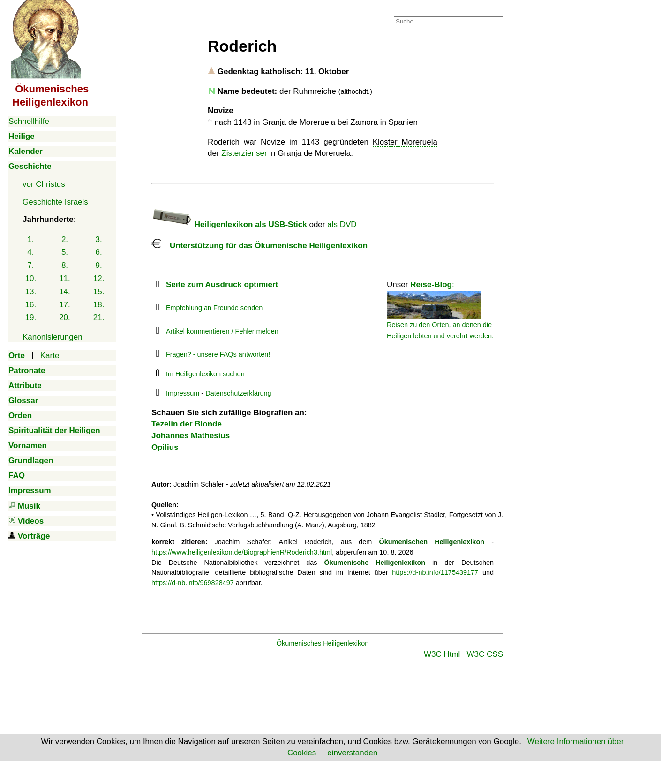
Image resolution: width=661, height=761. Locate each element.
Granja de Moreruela (298, 122)
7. (30, 265)
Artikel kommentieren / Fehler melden (222, 331)
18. (99, 304)
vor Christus (44, 184)
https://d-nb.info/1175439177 (435, 572)
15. (99, 291)
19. (31, 317)
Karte (50, 355)
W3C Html (442, 654)
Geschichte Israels (55, 202)
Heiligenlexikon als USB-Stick (229, 224)
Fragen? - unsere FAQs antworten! (218, 354)
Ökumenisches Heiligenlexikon (323, 643)
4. (30, 252)
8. (64, 265)
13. (31, 291)
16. (31, 304)
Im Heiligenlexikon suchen (205, 374)
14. (64, 291)
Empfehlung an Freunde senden (214, 308)
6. (99, 252)
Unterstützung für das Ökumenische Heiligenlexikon (259, 245)
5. (64, 252)
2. (64, 239)
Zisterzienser (244, 153)
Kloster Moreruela (405, 141)
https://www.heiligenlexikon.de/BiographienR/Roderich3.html (241, 552)
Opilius (165, 447)
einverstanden (352, 752)
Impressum (182, 393)
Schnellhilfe (28, 121)
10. (31, 278)
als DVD (341, 224)
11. (64, 278)
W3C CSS (485, 654)
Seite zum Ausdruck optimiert (222, 284)
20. (64, 317)
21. (99, 317)
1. (30, 239)
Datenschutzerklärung (238, 393)
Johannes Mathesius (190, 435)
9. (99, 265)
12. (99, 278)
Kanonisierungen (53, 337)
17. (64, 304)
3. (99, 239)
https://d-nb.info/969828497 (192, 582)
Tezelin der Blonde (186, 423)
